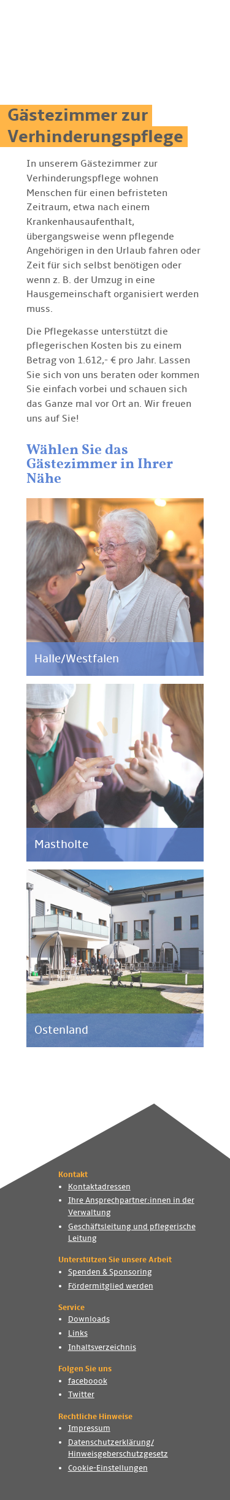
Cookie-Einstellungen (108, 1467)
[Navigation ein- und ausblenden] (196, 25)
